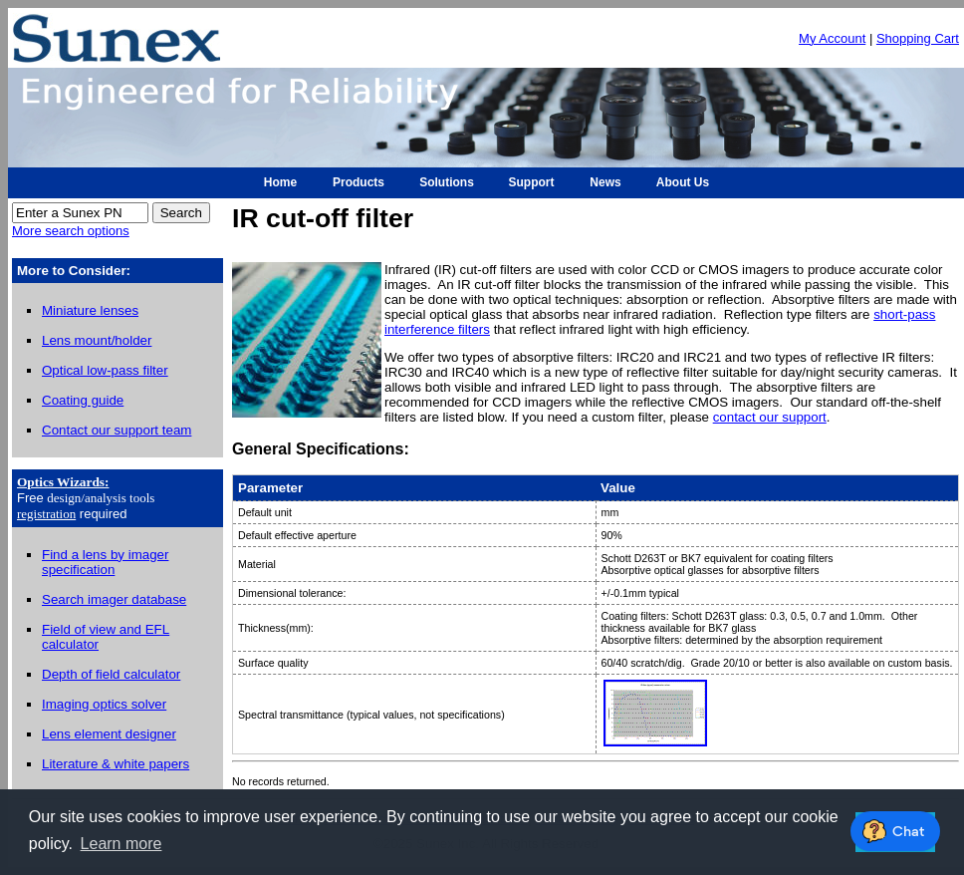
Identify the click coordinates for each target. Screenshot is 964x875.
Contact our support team (116, 430)
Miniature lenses (90, 310)
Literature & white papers (115, 763)
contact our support (770, 417)
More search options (70, 230)
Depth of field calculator (111, 674)
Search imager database (114, 599)
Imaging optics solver (104, 704)
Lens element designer (109, 734)
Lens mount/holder (96, 340)
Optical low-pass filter (105, 370)
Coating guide (82, 400)
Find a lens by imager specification (105, 562)
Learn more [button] (121, 843)
